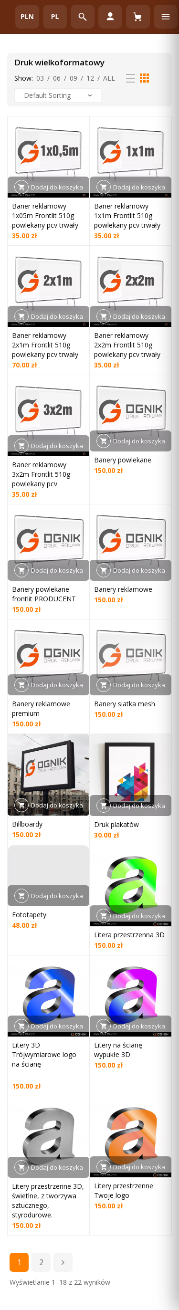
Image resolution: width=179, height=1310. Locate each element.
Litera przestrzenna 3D (129, 934)
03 (40, 78)
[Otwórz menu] (166, 17)
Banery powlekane (122, 459)
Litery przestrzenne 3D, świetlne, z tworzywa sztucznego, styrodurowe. (48, 1200)
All (109, 78)
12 (90, 78)
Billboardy (27, 823)
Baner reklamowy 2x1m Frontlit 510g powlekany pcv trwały (45, 345)
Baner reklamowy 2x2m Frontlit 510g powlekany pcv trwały (127, 345)
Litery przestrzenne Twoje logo (123, 1190)
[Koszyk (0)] (138, 17)
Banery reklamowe (123, 589)
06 (57, 78)
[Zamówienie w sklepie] (57, 95)
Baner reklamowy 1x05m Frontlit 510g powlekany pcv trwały (45, 215)
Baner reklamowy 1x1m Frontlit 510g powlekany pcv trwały (127, 215)
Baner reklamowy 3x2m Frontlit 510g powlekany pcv (41, 474)
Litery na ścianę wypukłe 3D (118, 1049)
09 (73, 78)
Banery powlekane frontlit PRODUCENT (44, 594)
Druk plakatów (116, 824)
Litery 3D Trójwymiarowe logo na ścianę (44, 1054)
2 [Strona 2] (41, 1262)
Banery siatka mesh (124, 703)
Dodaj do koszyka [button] (57, 187)
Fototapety (29, 914)
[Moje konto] (110, 17)
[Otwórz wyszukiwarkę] (83, 17)
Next (63, 1262)
